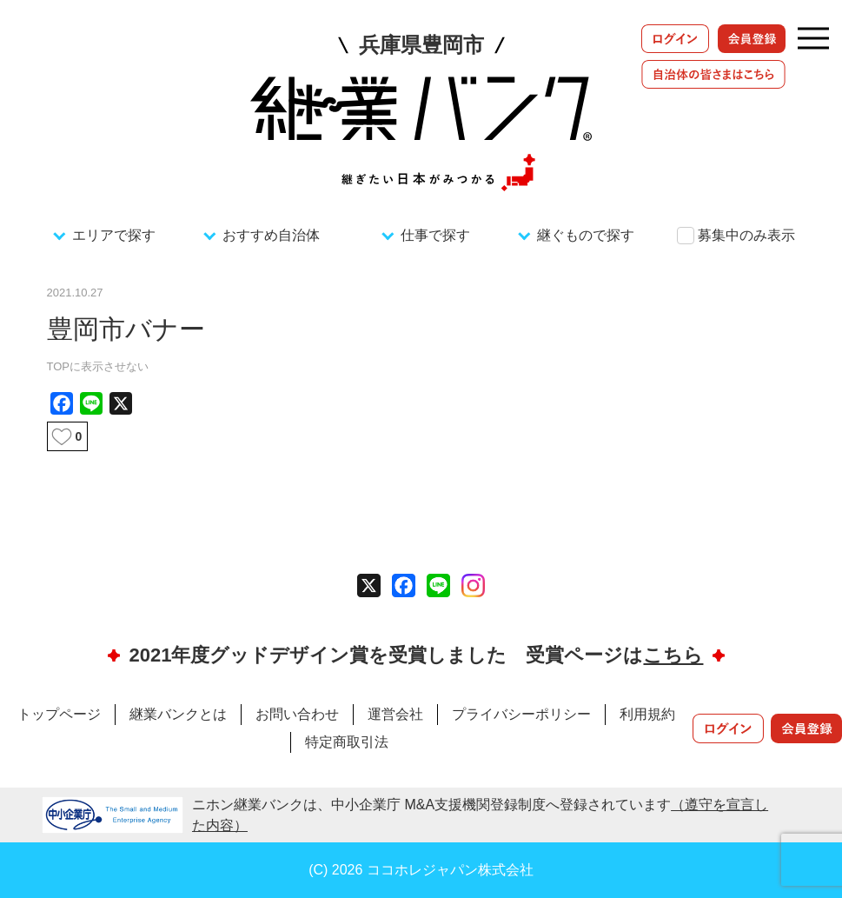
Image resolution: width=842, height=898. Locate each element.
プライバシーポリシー (521, 714)
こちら (673, 655)
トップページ (59, 714)
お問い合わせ (297, 714)
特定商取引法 (346, 742)
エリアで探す (114, 235)
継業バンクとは (178, 714)
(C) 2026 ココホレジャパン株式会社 (421, 869)
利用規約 (647, 714)
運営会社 (395, 714)
